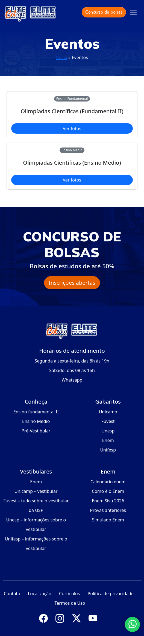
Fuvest (108, 421)
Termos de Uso (70, 603)
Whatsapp (72, 380)
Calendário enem (107, 482)
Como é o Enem (108, 491)
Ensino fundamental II (36, 412)
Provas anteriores (108, 510)
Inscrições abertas (72, 282)
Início (61, 57)
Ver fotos (72, 128)
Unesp (107, 431)
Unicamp (108, 412)
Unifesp (108, 450)
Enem (108, 440)
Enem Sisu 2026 (108, 501)
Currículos (69, 594)
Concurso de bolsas (103, 12)
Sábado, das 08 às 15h (72, 370)
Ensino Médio (36, 421)
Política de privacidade (111, 594)
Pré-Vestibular (36, 431)
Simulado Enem (108, 520)
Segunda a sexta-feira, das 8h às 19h (72, 361)
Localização (39, 594)
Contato (12, 594)
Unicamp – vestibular (36, 491)
